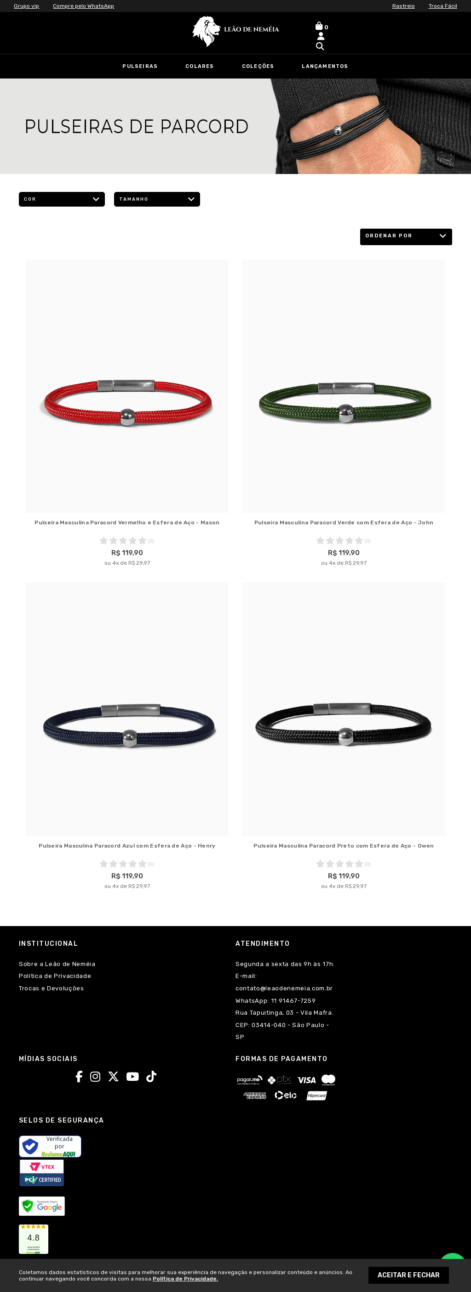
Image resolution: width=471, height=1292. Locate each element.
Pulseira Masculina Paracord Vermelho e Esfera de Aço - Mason (126, 522)
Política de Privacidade (55, 975)
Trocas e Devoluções (51, 988)
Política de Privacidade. (185, 1278)
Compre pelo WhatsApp (83, 6)
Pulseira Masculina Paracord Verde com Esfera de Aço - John (343, 522)
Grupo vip (26, 6)
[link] (33, 1239)
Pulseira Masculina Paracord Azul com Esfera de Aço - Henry (127, 846)
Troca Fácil (443, 6)
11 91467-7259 (292, 1000)
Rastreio (403, 6)
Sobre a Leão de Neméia (57, 964)
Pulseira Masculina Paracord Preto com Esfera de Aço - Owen (343, 846)
